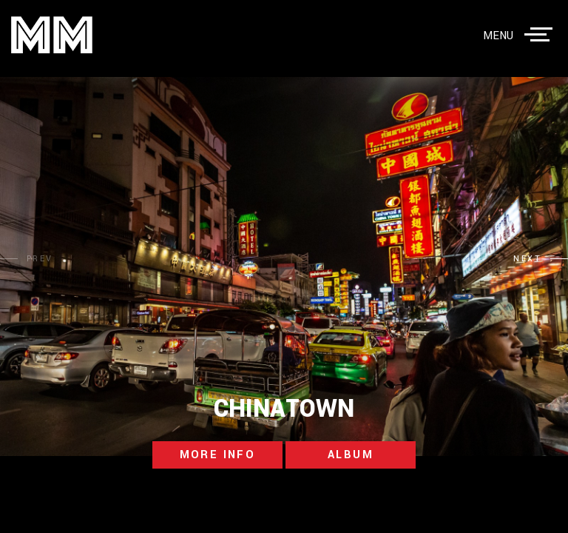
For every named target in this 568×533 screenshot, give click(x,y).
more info (218, 455)
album (350, 455)
